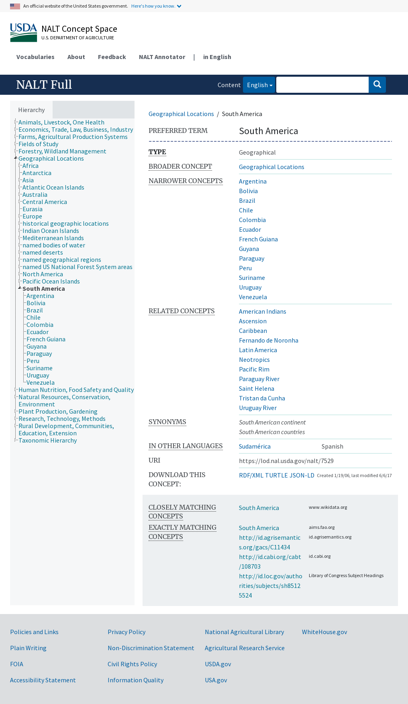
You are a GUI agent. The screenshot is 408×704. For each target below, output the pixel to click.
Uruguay (250, 287)
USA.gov (216, 680)
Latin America (258, 350)
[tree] (72, 361)
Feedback (112, 57)
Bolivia (248, 191)
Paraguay (251, 258)
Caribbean (253, 330)
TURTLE (276, 475)
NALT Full (44, 85)
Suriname (252, 277)
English (255, 84)
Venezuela (253, 297)
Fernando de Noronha (268, 340)
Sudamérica (255, 446)
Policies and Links (34, 632)
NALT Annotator (162, 57)
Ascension (253, 321)
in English (217, 57)
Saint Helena (256, 388)
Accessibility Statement (43, 680)
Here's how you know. (153, 6)
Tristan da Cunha (262, 398)
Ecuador (250, 229)
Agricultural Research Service (245, 648)
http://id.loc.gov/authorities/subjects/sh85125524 (270, 585)
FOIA (16, 664)
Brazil (247, 200)
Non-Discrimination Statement (151, 648)
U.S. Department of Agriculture (77, 38)
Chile (246, 210)
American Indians (262, 311)
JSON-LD (302, 475)
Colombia (252, 220)
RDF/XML (251, 475)
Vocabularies (35, 57)
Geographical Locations (181, 114)
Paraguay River (259, 379)
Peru (245, 268)
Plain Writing (28, 648)
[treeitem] (65, 122)
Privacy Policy (126, 632)
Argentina (253, 181)
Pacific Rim (254, 369)
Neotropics (254, 359)
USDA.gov (218, 664)
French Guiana (258, 239)
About (76, 57)
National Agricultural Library (244, 632)
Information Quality (135, 680)
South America (259, 508)
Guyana (249, 249)
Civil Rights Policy (132, 664)
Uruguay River (258, 408)
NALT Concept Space (79, 28)
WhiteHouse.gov (324, 632)
